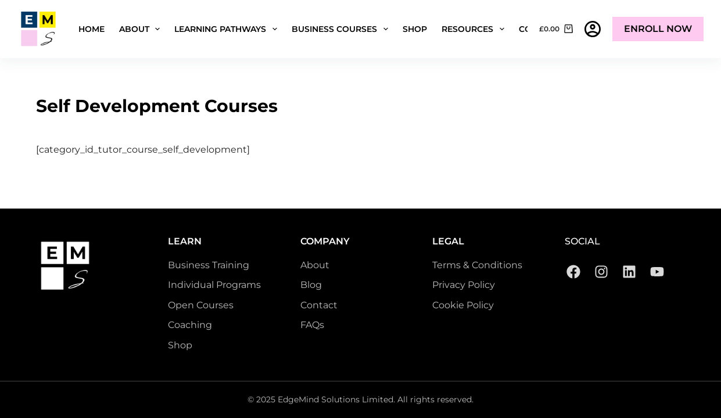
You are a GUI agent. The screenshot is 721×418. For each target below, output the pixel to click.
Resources (475, 29)
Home (91, 29)
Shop (415, 29)
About (142, 29)
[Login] (592, 29)
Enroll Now (658, 28)
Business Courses (342, 29)
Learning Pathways (228, 29)
